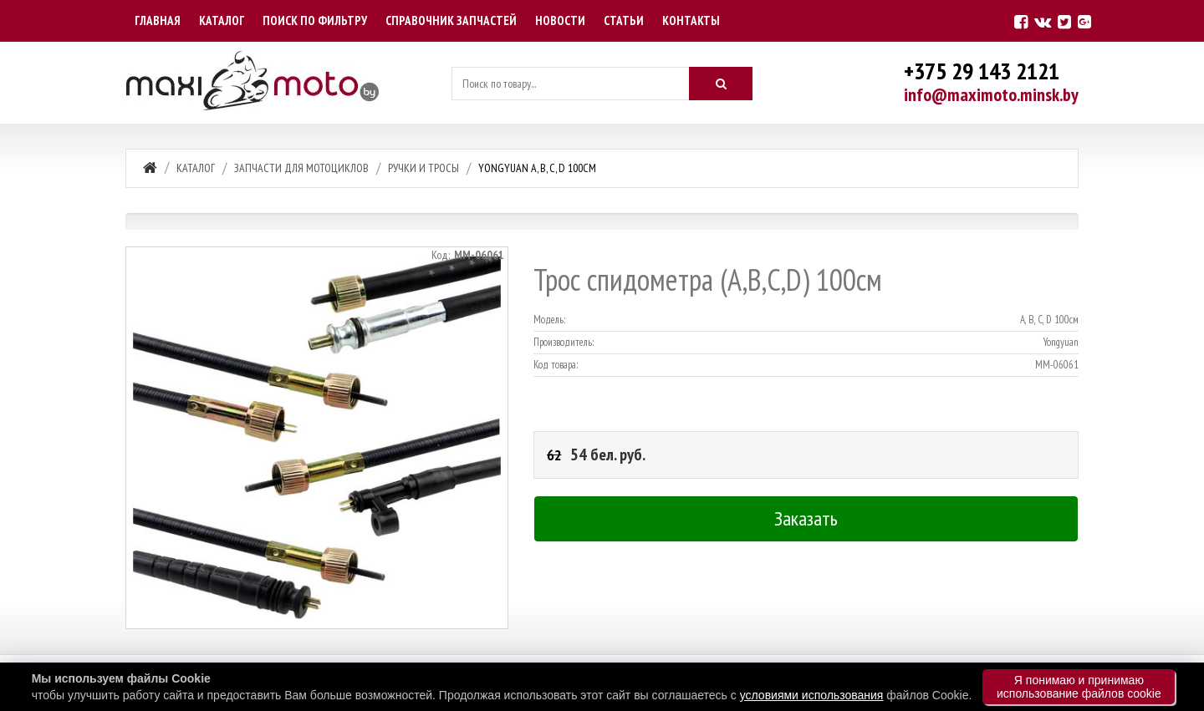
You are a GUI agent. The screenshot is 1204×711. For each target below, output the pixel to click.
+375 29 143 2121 (981, 70)
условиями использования (812, 695)
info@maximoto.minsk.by (991, 94)
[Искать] (720, 83)
